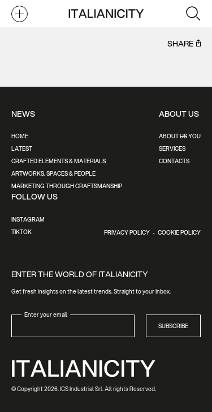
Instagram (28, 219)
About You (180, 136)
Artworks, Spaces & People (53, 173)
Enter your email (45, 314)
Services (172, 148)
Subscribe (173, 326)
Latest (21, 148)
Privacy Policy (127, 232)
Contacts (174, 161)
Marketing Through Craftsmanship (66, 186)
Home (19, 136)
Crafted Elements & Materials (58, 161)
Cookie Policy (179, 232)
